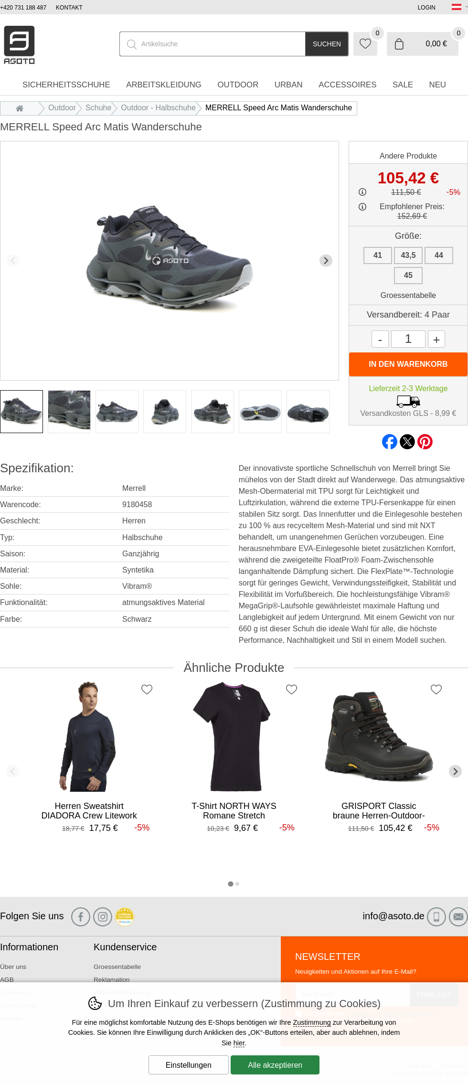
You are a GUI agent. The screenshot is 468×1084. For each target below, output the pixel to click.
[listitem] (21, 411)
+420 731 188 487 (23, 7)
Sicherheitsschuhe (66, 84)
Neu (437, 84)
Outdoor (62, 108)
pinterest (425, 439)
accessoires (347, 84)
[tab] (230, 883)
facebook (389, 439)
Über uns (13, 966)
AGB (7, 979)
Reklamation (112, 979)
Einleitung (22, 108)
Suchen (327, 44)
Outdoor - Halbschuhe (158, 108)
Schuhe (98, 108)
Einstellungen (189, 1065)
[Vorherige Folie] (13, 260)
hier (239, 1043)
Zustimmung (312, 1022)
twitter (407, 439)
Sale (403, 84)
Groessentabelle (408, 295)
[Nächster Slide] (325, 260)
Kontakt (69, 7)
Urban (289, 84)
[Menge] (408, 339)
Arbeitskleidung (164, 84)
